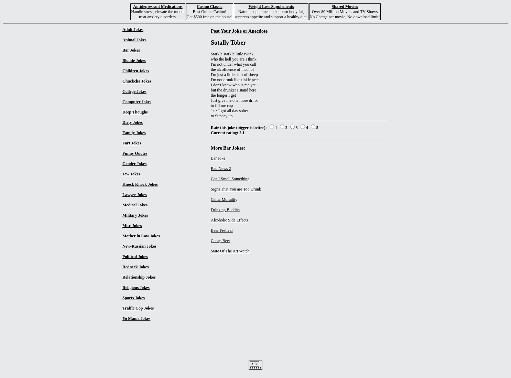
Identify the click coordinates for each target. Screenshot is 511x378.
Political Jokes (135, 256)
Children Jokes (135, 70)
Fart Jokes (131, 143)
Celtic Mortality (224, 199)
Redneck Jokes (135, 266)
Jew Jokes (131, 174)
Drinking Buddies (225, 209)
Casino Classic (209, 6)
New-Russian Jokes (139, 246)
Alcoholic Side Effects (229, 220)
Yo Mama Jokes (136, 318)
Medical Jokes (135, 205)
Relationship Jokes (138, 277)
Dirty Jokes (132, 122)
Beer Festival (222, 230)
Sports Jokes (133, 297)
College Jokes (134, 91)
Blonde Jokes (134, 60)
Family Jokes (134, 132)
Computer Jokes (136, 101)
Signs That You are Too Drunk (236, 189)
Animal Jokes (134, 39)
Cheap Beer (220, 240)
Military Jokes (135, 215)
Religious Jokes (136, 287)
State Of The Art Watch (230, 251)
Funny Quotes (134, 153)
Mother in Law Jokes (141, 236)
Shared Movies (345, 6)
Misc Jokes (132, 225)
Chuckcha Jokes (136, 81)
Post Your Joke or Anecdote (239, 31)
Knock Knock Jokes (140, 184)
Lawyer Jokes (134, 194)
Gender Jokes (134, 163)
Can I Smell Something (230, 178)
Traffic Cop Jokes (138, 308)
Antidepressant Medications (157, 6)
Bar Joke (218, 158)
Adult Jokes (132, 29)
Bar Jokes (131, 50)
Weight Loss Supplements (271, 6)
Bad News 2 (221, 168)
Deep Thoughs (135, 112)
